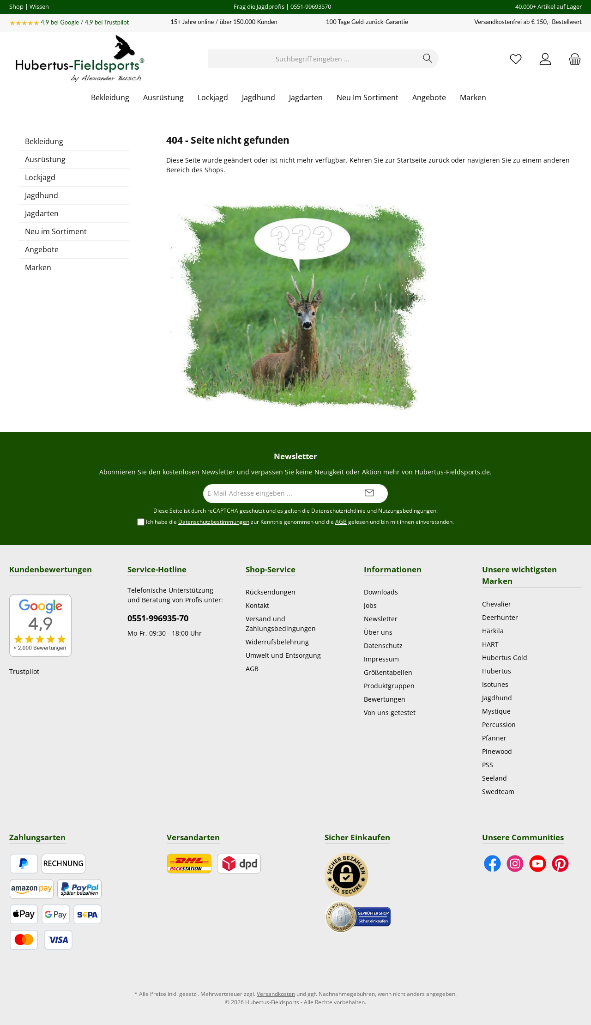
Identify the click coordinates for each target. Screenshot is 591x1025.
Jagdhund (41, 195)
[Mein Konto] (545, 58)
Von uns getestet (390, 712)
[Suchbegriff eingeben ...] (312, 58)
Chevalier (496, 604)
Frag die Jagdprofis (259, 6)
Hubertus (496, 671)
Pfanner (494, 738)
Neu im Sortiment (56, 231)
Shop (16, 6)
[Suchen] (428, 58)
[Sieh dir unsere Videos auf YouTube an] (537, 863)
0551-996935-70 (157, 618)
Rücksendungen (271, 592)
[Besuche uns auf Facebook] (492, 863)
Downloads (381, 592)
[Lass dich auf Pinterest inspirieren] (560, 863)
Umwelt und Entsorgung (283, 655)
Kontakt (257, 605)
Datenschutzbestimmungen (213, 522)
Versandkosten (276, 994)
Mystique (496, 711)
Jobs (370, 605)
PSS (487, 764)
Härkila (493, 630)
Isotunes (495, 684)
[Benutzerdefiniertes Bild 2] (358, 915)
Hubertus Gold (504, 657)
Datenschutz (383, 645)
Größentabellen (388, 672)
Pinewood (497, 751)
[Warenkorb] (572, 58)
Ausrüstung (45, 159)
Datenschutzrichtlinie (338, 510)
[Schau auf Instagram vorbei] (515, 863)
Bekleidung (44, 141)
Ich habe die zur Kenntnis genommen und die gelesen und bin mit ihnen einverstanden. (300, 522)
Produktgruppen (389, 685)
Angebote (42, 249)
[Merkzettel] (515, 58)
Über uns (378, 632)
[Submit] (369, 493)
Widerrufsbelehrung (277, 641)
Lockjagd (40, 177)
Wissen (39, 6)
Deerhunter (500, 617)
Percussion (499, 724)
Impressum (381, 659)
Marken (38, 267)
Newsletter (381, 618)
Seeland (494, 778)
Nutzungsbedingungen (407, 510)
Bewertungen (384, 699)
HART (490, 644)
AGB (341, 522)
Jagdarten (42, 213)
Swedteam (498, 791)
